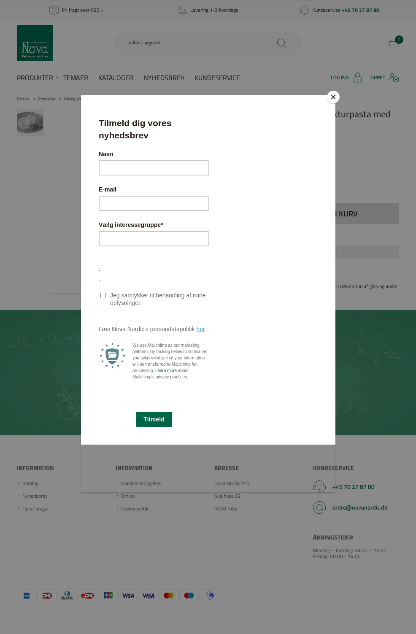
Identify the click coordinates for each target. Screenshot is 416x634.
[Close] (333, 97)
